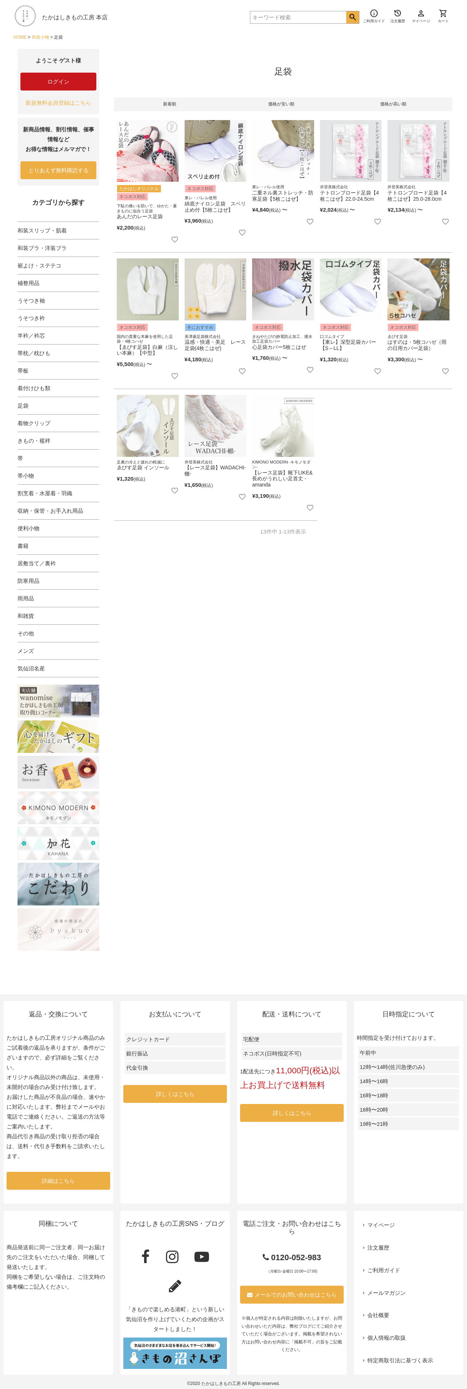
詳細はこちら (58, 1181)
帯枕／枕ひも (34, 353)
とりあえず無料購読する (58, 170)
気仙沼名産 (31, 668)
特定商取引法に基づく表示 (400, 1360)
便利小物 (28, 528)
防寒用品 (28, 581)
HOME (20, 37)
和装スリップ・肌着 (42, 230)
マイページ (381, 1225)
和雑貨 (26, 616)
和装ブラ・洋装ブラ (42, 248)
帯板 (23, 371)
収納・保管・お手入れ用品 (50, 511)
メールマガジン (386, 1293)
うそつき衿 (31, 318)
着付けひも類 (34, 388)
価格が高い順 (393, 104)
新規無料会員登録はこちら (58, 103)
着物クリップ (34, 423)
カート (443, 16)
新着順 (169, 104)
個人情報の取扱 (386, 1338)
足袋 (23, 406)
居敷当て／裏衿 (37, 563)
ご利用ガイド (383, 1270)
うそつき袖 (31, 300)
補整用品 (28, 283)
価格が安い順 (281, 104)
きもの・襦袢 (34, 441)
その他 (26, 633)
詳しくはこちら (175, 1094)
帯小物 (26, 476)
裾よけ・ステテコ (39, 265)
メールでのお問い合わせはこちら (292, 1295)
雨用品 (26, 598)
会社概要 (378, 1315)
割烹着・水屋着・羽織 (45, 493)
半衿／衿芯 (31, 335)
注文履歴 (378, 1247)
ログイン (58, 81)
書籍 (23, 546)
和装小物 (40, 37)
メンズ (26, 651)
